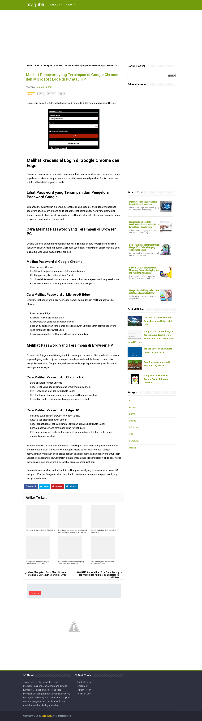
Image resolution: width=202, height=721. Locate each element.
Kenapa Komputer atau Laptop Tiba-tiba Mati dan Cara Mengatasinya (71, 564)
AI (130, 400)
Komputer (51, 94)
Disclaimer (82, 686)
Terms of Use (84, 693)
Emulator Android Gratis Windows (40, 530)
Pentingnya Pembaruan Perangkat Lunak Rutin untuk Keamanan (143, 203)
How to (40, 94)
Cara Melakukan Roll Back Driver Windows (104, 531)
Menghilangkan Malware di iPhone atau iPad (102, 563)
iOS (131, 434)
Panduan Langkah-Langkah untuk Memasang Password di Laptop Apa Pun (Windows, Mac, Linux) (72, 532)
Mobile (62, 94)
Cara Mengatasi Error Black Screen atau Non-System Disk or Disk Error (47, 573)
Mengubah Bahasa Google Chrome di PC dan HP (37, 563)
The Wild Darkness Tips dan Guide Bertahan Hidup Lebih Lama (158, 321)
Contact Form (84, 682)
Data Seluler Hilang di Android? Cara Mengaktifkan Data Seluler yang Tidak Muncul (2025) (144, 247)
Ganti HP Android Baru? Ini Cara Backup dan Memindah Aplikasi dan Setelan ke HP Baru (98, 575)
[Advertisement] (101, 35)
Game (132, 414)
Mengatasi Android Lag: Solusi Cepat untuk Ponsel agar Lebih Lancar (144, 291)
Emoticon (35, 593)
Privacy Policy (84, 690)
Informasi (134, 427)
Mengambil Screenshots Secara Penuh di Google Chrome (156, 379)
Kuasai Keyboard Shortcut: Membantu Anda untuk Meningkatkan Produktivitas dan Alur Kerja (144, 224)
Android (133, 407)
